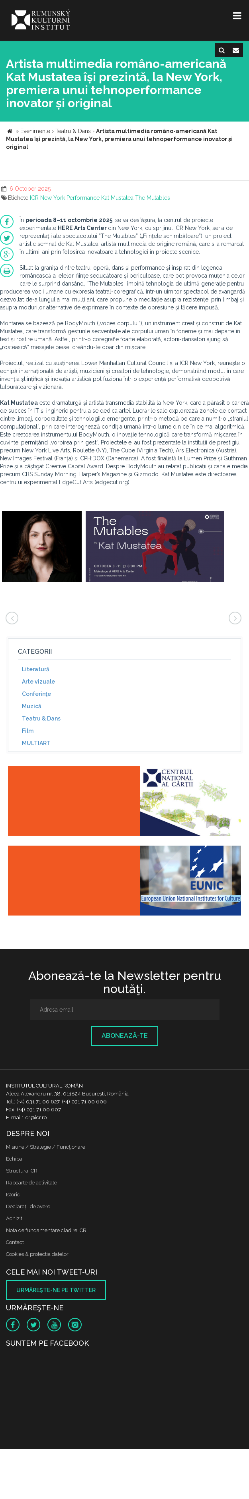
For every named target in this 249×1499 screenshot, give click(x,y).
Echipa (14, 1159)
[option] (42, 547)
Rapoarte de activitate (31, 1183)
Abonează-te (125, 1035)
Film (27, 731)
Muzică (31, 706)
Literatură (35, 669)
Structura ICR (21, 1171)
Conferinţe (36, 694)
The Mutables (152, 198)
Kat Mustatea (117, 198)
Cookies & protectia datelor (37, 1254)
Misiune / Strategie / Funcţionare (45, 1147)
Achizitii (15, 1218)
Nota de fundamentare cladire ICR (46, 1230)
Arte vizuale (38, 681)
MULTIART (36, 743)
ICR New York (47, 198)
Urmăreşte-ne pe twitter (56, 1290)
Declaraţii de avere (28, 1206)
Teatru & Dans (41, 718)
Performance (83, 198)
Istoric (13, 1195)
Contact (15, 1242)
